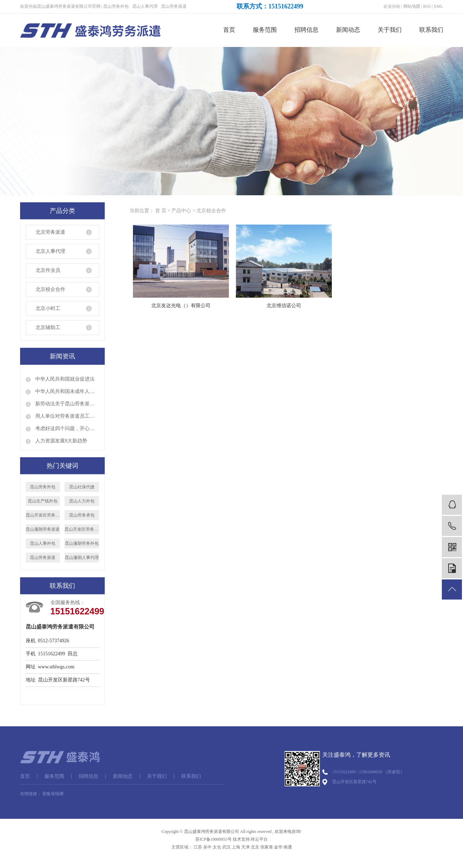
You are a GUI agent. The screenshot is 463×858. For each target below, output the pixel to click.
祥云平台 (259, 839)
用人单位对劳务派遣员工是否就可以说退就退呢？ (66, 416)
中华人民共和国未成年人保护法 (66, 391)
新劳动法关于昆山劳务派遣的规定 (66, 403)
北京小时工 (48, 308)
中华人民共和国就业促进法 (64, 379)
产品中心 (181, 210)
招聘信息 (306, 29)
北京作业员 (48, 270)
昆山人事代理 (145, 6)
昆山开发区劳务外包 (82, 529)
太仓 (217, 847)
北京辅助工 (48, 327)
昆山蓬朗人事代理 (82, 557)
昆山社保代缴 (82, 486)
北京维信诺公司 (284, 305)
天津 (245, 847)
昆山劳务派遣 (174, 6)
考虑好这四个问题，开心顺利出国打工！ (66, 428)
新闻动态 (348, 29)
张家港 (266, 847)
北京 (255, 847)
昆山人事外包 (42, 543)
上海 (236, 847)
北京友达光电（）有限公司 (181, 305)
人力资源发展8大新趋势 (60, 440)
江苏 (198, 847)
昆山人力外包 (82, 501)
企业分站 (391, 6)
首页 (229, 29)
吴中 (207, 847)
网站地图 (411, 6)
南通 (288, 847)
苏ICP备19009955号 (213, 839)
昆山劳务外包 (116, 6)
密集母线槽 (52, 793)
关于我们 (390, 29)
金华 (278, 847)
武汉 (226, 847)
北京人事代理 (50, 251)
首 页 (160, 210)
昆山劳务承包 (82, 515)
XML (438, 6)
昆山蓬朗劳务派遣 (43, 529)
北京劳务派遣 (50, 232)
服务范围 (265, 29)
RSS (427, 6)
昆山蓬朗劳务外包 (82, 543)
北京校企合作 (50, 289)
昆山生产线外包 (42, 501)
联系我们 (431, 29)
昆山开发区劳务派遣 (43, 515)
